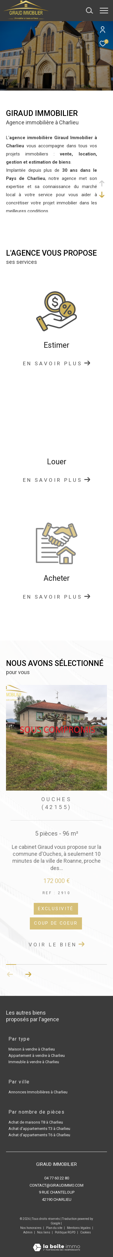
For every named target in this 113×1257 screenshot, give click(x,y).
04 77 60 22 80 (56, 1178)
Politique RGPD (65, 1232)
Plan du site (54, 1228)
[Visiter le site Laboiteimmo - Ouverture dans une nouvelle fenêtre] (56, 1243)
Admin (28, 1232)
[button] (28, 974)
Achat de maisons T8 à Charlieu (35, 1122)
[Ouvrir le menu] (104, 10)
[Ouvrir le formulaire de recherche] (89, 10)
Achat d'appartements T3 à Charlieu (39, 1128)
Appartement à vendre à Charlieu (36, 1055)
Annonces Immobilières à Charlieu (37, 1092)
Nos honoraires (31, 1228)
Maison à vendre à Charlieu (31, 1049)
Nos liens (44, 1232)
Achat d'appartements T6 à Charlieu (39, 1135)
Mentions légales (79, 1228)
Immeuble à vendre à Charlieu (33, 1062)
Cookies (85, 1232)
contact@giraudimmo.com (56, 1185)
